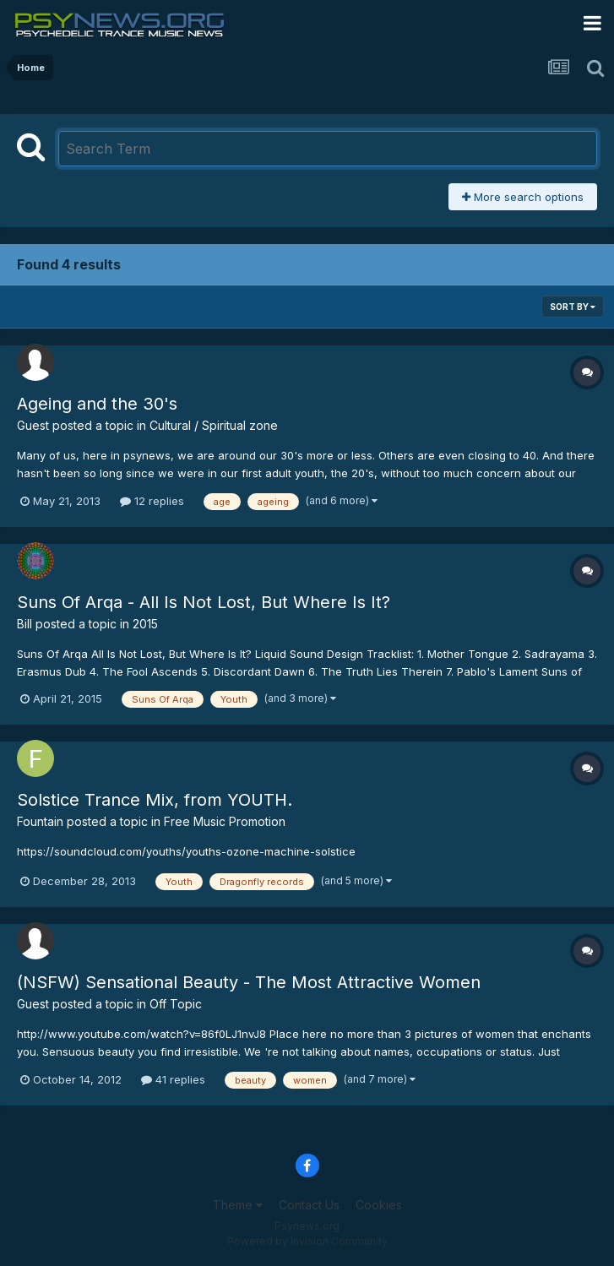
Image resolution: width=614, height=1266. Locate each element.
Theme (238, 1205)
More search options (523, 197)
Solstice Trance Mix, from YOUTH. (154, 800)
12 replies (152, 501)
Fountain (40, 821)
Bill (24, 624)
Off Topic (175, 1004)
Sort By (572, 307)
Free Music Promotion (224, 821)
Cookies (379, 1205)
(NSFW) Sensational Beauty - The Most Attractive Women (249, 982)
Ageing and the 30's (97, 404)
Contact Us (309, 1205)
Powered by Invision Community (307, 1241)
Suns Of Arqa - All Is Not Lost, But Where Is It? (203, 602)
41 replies (173, 1079)
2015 (145, 624)
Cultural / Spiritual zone (213, 425)
